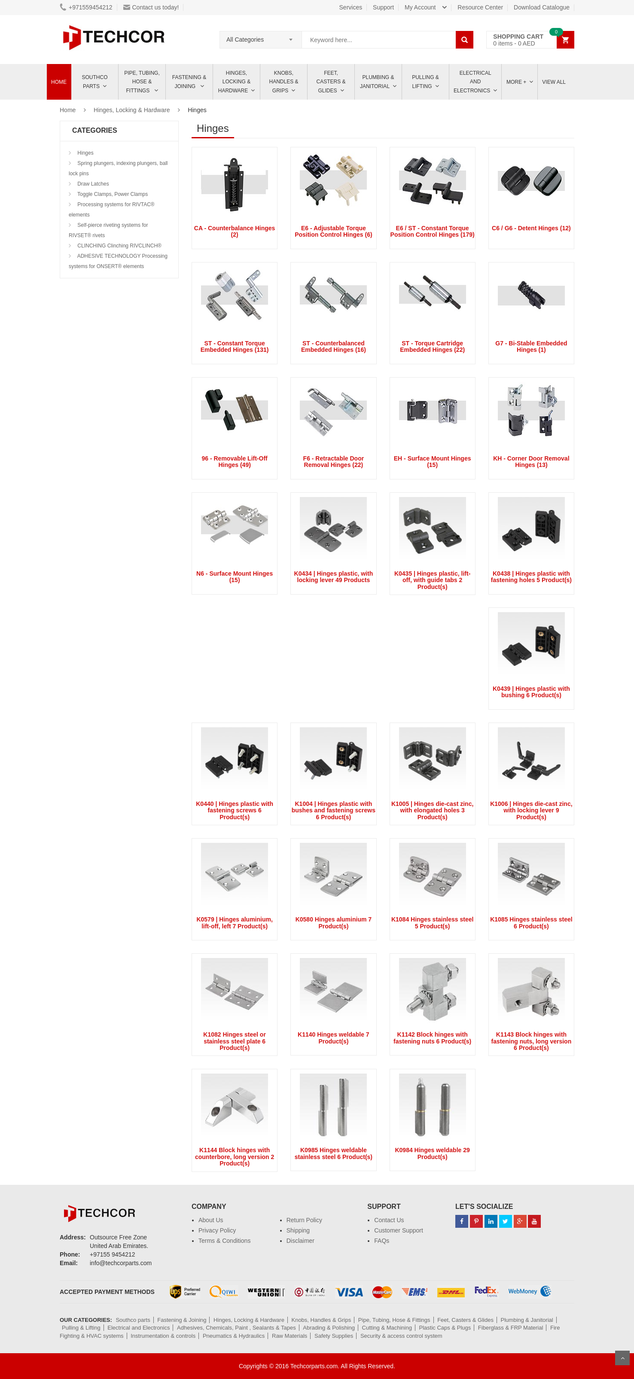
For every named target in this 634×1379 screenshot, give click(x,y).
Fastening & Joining (189, 81)
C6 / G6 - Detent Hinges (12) (531, 228)
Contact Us (389, 1220)
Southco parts (95, 81)
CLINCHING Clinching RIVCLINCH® (119, 246)
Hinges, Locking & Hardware (234, 82)
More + (516, 82)
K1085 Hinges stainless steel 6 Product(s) (531, 922)
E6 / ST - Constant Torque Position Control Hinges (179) (432, 231)
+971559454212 (86, 7)
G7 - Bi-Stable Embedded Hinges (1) (531, 346)
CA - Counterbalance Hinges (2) (234, 231)
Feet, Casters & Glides (330, 82)
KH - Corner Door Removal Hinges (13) (531, 461)
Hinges (85, 153)
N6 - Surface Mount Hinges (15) (234, 576)
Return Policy (304, 1220)
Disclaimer (300, 1240)
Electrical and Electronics (138, 1327)
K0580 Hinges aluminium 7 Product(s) (334, 922)
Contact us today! (151, 7)
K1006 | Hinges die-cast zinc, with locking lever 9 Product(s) (531, 810)
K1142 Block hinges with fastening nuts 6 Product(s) (432, 1037)
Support (383, 7)
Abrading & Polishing (329, 1327)
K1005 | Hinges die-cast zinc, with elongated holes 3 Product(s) (432, 810)
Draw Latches (92, 184)
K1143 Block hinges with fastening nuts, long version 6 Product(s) (531, 1041)
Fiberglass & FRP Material (510, 1327)
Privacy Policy (217, 1230)
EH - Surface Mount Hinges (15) (432, 461)
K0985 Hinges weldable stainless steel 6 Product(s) (333, 1153)
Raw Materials (289, 1336)
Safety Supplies (333, 1336)
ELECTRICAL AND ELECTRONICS (472, 82)
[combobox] (261, 37)
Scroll (622, 1358)
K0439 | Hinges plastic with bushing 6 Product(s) (531, 692)
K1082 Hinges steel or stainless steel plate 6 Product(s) (234, 1041)
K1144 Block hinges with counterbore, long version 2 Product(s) (234, 1157)
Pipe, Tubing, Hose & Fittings (141, 82)
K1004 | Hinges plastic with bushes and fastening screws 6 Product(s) (333, 810)
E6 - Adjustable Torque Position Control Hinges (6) (333, 231)
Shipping (298, 1230)
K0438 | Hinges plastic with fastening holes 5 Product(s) (531, 576)
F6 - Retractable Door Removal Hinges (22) (333, 461)
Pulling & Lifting (425, 81)
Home (59, 82)
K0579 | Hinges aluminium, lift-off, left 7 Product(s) (234, 922)
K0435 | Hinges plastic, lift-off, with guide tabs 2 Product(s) (432, 580)
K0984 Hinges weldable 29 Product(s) (432, 1153)
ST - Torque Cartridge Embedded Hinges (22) (432, 346)
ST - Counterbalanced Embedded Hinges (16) (333, 346)
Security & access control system (401, 1336)
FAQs (381, 1240)
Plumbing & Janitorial (377, 81)
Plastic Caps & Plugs (445, 1327)
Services (351, 7)
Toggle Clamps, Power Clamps (112, 194)
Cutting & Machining (387, 1327)
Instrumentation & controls (163, 1336)
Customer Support (398, 1230)
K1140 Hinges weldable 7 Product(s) (333, 1037)
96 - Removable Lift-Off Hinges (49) (235, 461)
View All (554, 82)
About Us (210, 1220)
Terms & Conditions (224, 1240)
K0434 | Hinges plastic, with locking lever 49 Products (333, 576)
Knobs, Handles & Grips (283, 82)
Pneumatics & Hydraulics (234, 1336)
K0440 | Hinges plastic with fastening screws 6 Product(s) (234, 810)
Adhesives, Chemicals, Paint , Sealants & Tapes (236, 1327)
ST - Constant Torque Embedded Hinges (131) (235, 346)
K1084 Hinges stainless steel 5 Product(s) (432, 922)
